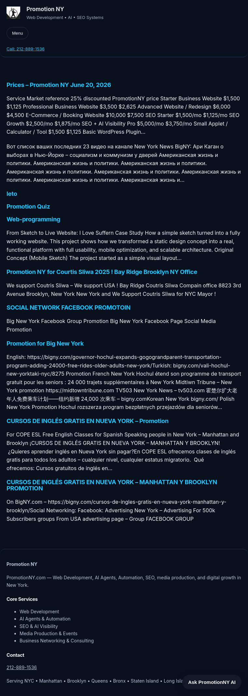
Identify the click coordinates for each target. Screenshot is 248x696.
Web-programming (33, 219)
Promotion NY (45, 9)
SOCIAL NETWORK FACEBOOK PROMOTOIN (68, 307)
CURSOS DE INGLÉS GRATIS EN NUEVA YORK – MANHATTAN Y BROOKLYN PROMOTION (112, 485)
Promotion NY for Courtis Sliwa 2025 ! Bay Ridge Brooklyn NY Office (102, 272)
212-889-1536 (22, 667)
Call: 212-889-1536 (26, 48)
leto (12, 194)
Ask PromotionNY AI (212, 682)
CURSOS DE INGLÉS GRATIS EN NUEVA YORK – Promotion (87, 421)
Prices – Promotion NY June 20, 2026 (59, 85)
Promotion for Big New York (45, 343)
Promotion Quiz (28, 206)
